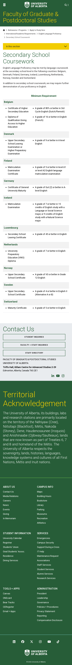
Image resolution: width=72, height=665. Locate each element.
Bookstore (42, 500)
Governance (43, 602)
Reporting (42, 615)
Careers (7, 500)
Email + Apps (9, 611)
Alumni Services (45, 573)
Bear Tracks (9, 602)
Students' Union (10, 547)
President (42, 593)
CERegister (8, 607)
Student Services (45, 569)
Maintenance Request (47, 556)
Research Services (46, 578)
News (6, 505)
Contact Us (8, 491)
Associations (43, 560)
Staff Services (44, 565)
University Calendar (12, 538)
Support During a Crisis (48, 547)
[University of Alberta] (36, 5)
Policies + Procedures (47, 607)
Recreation (42, 518)
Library (40, 505)
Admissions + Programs (17, 30)
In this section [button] (13, 46)
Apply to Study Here (37, 30)
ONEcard (7, 598)
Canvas (6, 593)
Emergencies (43, 538)
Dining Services (10, 560)
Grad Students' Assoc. (14, 551)
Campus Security (45, 542)
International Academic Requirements (21, 34)
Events (6, 509)
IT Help (40, 551)
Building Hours (44, 496)
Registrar (7, 542)
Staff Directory (34, 353)
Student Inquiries (34, 337)
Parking (40, 509)
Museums (42, 514)
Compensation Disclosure (49, 620)
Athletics (41, 523)
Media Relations (10, 496)
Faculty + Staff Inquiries (34, 345)
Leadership (42, 598)
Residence (8, 556)
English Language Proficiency (50, 34)
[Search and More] (66, 5)
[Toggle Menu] (5, 5)
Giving (6, 514)
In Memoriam (9, 518)
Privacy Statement (46, 611)
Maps (39, 491)
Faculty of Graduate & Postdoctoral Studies (30, 17)
